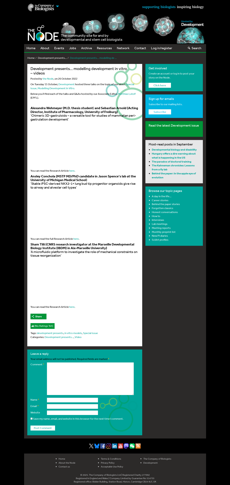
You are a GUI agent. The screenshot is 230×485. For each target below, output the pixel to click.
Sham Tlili (37, 244)
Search (194, 48)
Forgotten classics (162, 208)
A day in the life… (161, 196)
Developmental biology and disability (174, 149)
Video (78, 337)
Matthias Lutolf (127, 93)
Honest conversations (165, 212)
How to (156, 216)
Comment (37, 364)
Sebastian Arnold (113, 108)
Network (123, 48)
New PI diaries (160, 235)
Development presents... (52, 57)
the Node (48, 78)
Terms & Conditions (111, 458)
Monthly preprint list (164, 231)
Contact (140, 48)
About (44, 48)
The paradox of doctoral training (171, 161)
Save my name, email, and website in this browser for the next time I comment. (78, 418)
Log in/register (161, 48)
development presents (50, 333)
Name (34, 399)
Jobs (72, 48)
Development (66, 84)
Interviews (158, 219)
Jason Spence (108, 176)
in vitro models (73, 333)
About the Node (67, 462)
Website (35, 412)
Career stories (160, 200)
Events (59, 48)
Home (30, 48)
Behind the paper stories (166, 204)
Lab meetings (159, 223)
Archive (86, 48)
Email (34, 406)
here (72, 170)
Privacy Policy (108, 462)
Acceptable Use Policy (112, 466)
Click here (160, 85)
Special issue (90, 333)
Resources (104, 48)
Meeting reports (161, 227)
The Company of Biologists (157, 458)
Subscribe (160, 111)
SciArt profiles (160, 239)
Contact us (64, 466)
